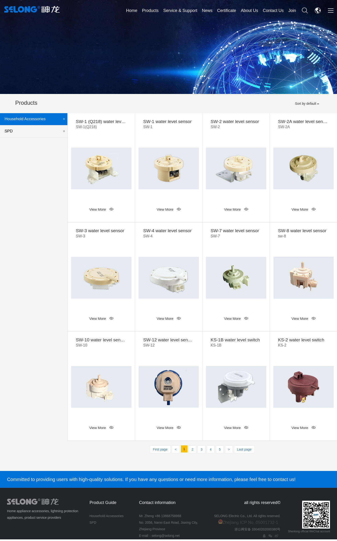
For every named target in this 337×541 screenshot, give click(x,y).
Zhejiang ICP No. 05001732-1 (250, 524)
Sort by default (307, 103)
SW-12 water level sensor (168, 344)
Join (292, 10)
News (207, 10)
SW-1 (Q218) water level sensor (101, 124)
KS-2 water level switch (303, 344)
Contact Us (273, 10)
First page (160, 451)
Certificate (226, 10)
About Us (249, 10)
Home (131, 10)
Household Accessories (34, 118)
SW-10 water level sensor (101, 344)
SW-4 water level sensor (168, 234)
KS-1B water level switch (236, 344)
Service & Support (180, 10)
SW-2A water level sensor (303, 124)
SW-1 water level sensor (168, 124)
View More (101, 210)
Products (150, 10)
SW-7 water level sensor (236, 234)
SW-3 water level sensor (101, 234)
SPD (34, 130)
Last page (244, 451)
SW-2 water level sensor (236, 124)
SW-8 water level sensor (303, 234)
